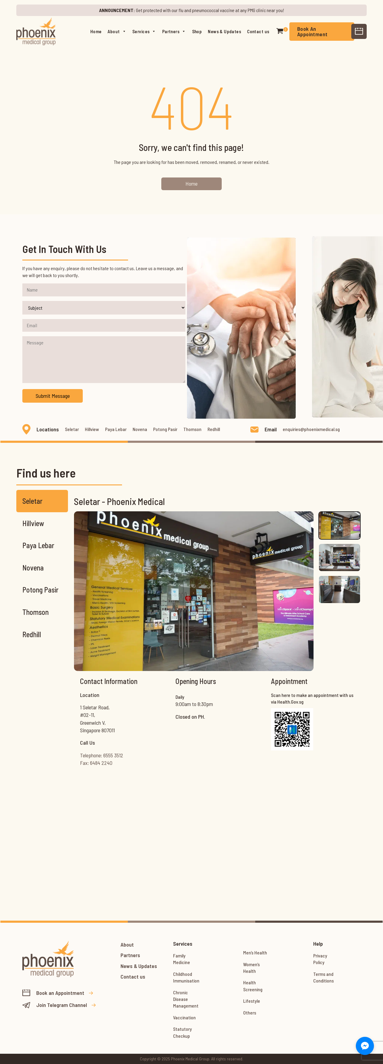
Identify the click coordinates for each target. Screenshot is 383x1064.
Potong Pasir (165, 429)
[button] (279, 31)
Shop (197, 31)
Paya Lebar (116, 429)
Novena (140, 429)
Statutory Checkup (182, 1032)
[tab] (339, 525)
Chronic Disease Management (185, 999)
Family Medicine (181, 959)
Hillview (92, 429)
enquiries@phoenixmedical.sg (311, 429)
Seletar (72, 429)
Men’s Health (255, 952)
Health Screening (252, 985)
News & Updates (224, 31)
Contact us (258, 31)
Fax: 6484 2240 (96, 762)
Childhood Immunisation (186, 977)
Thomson (192, 429)
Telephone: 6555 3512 (101, 755)
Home (96, 31)
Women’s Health (251, 967)
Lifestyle (251, 1001)
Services (144, 31)
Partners (174, 31)
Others (249, 1012)
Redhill (214, 429)
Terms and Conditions (323, 977)
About (117, 31)
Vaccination (184, 1017)
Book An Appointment (312, 31)
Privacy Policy (320, 959)
